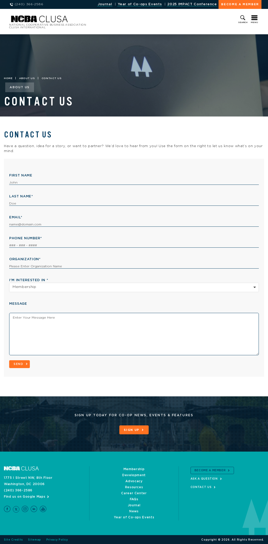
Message (18, 304)
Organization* (25, 259)
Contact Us (201, 486)
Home (8, 78)
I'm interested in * (28, 280)
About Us (27, 78)
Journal (105, 4)
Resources (134, 486)
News (134, 510)
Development (134, 474)
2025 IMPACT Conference (192, 4)
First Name (20, 175)
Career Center (134, 492)
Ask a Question (204, 478)
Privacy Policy (57, 539)
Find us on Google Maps (24, 496)
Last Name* (21, 196)
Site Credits (13, 539)
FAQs (134, 498)
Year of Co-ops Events (140, 4)
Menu (254, 22)
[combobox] (134, 287)
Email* (16, 217)
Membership (134, 468)
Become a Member (240, 4)
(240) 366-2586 (18, 489)
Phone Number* (25, 238)
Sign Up (131, 430)
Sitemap (34, 539)
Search (243, 22)
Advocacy (133, 480)
